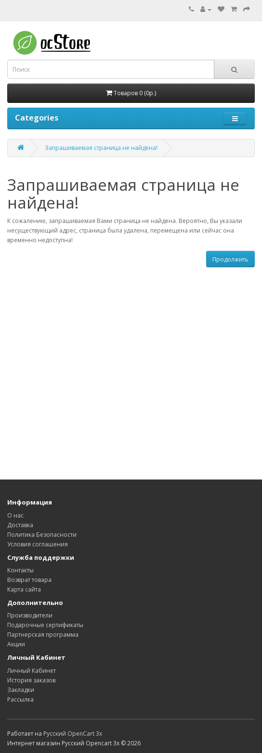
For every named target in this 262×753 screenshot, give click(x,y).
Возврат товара (29, 580)
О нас (15, 515)
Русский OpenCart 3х (72, 733)
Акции (16, 644)
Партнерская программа (43, 634)
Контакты (20, 570)
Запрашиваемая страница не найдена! (101, 148)
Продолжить (230, 259)
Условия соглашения (37, 544)
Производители (29, 615)
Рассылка (20, 699)
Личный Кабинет (31, 671)
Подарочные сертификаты (45, 625)
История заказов (31, 680)
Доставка (20, 525)
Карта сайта (24, 589)
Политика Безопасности (42, 535)
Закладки (20, 690)
